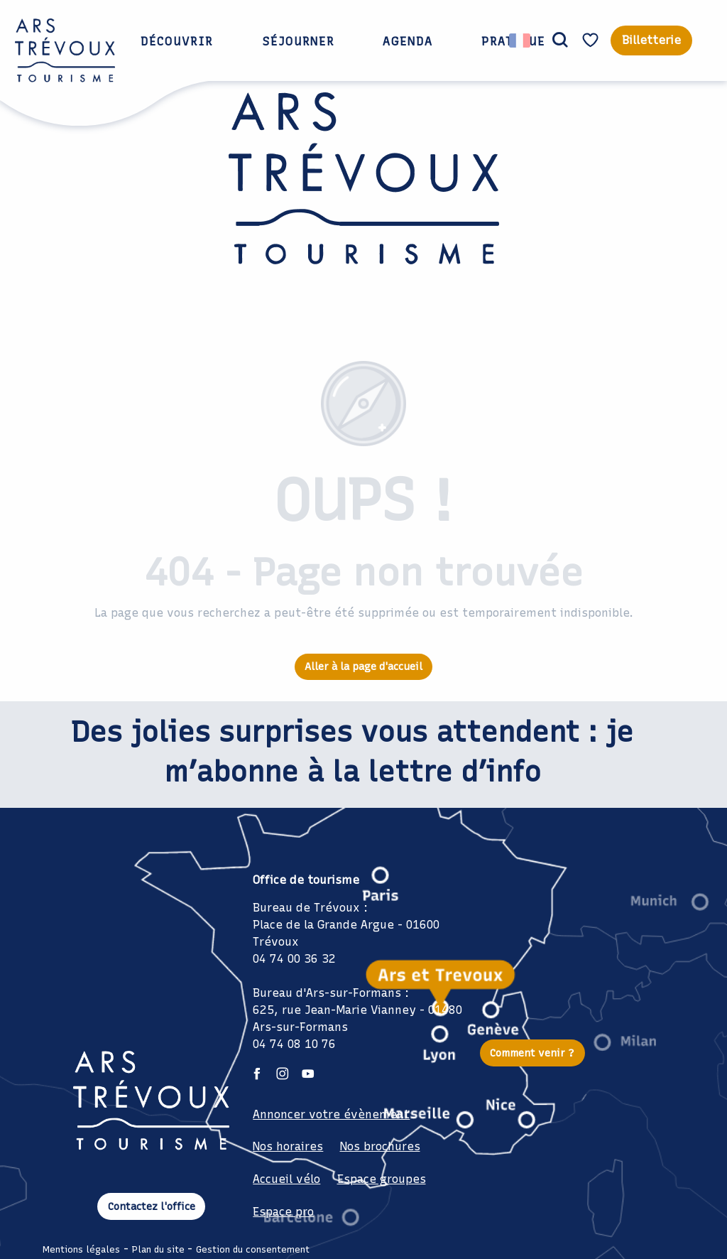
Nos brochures (380, 1146)
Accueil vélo (286, 1179)
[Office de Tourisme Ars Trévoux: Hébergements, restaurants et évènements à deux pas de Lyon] (364, 207)
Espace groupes (381, 1179)
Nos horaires (288, 1146)
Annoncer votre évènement (331, 1114)
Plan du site (158, 1249)
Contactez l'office (151, 1206)
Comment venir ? (532, 1053)
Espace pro (283, 1212)
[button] (560, 40)
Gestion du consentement (253, 1249)
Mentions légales (81, 1249)
